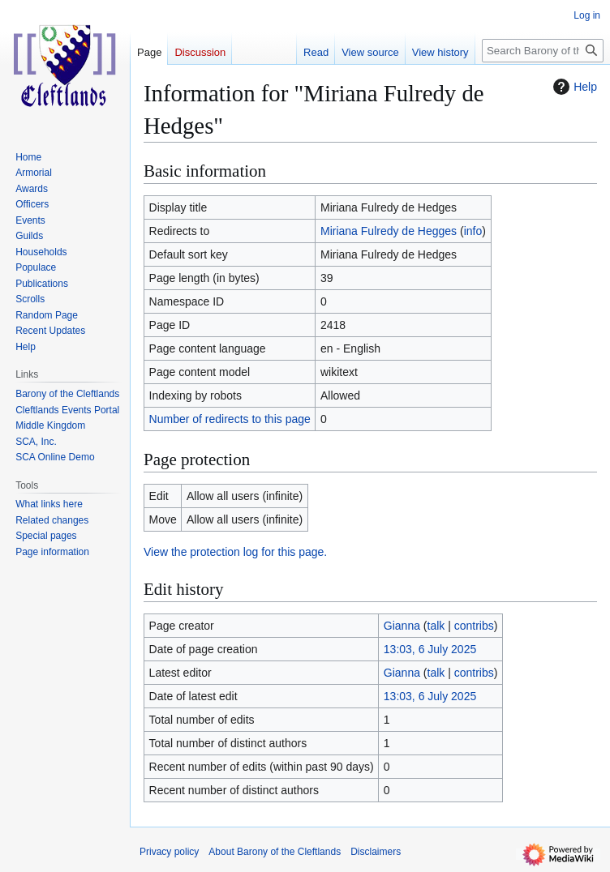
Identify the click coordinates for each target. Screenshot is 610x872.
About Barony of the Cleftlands (274, 851)
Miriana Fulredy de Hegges (388, 230)
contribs (474, 625)
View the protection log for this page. (235, 551)
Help (573, 87)
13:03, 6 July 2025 (430, 649)
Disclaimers (375, 851)
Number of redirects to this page (230, 418)
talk (436, 625)
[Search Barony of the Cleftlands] (543, 50)
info (473, 230)
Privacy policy (169, 851)
